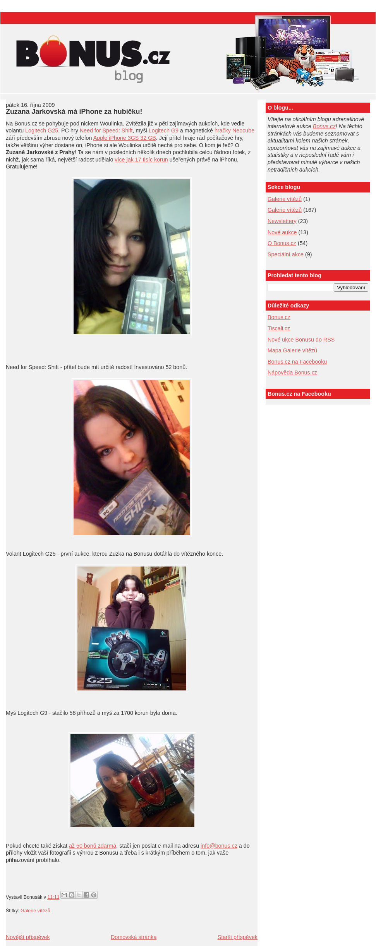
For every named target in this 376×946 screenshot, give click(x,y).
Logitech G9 (164, 130)
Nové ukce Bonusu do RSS (301, 340)
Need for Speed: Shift (106, 130)
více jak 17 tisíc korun (141, 159)
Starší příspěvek (238, 937)
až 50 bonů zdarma (92, 846)
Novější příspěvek (28, 937)
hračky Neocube (234, 130)
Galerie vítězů (285, 199)
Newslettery (282, 221)
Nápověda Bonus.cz (292, 372)
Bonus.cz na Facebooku (297, 362)
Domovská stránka (133, 937)
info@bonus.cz (219, 846)
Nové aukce (282, 232)
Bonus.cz (324, 126)
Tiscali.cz (279, 328)
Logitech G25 (41, 130)
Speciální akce (286, 254)
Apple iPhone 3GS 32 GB (124, 138)
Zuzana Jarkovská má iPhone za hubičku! (74, 111)
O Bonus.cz (282, 243)
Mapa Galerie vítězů (292, 350)
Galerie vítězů (35, 910)
